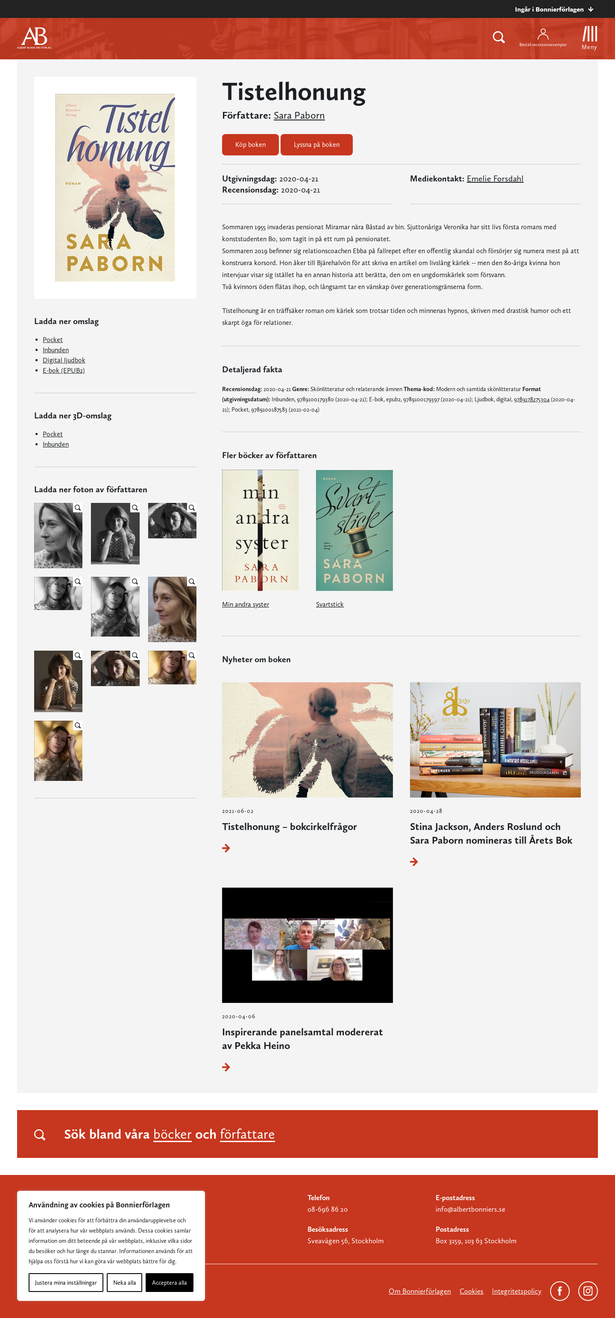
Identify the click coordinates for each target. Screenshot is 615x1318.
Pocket (53, 340)
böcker (172, 1134)
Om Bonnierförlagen (420, 1291)
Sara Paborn (299, 115)
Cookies (471, 1291)
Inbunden (56, 350)
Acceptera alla (169, 1282)
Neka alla (124, 1282)
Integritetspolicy (517, 1291)
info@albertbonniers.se (470, 1209)
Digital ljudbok (64, 360)
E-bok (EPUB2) (64, 370)
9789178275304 (532, 399)
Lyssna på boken (317, 144)
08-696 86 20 (328, 1209)
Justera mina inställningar (66, 1282)
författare (247, 1134)
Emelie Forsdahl (495, 178)
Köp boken (250, 144)
